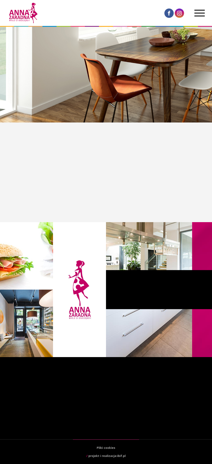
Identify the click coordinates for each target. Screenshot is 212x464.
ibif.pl (121, 456)
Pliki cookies (106, 448)
